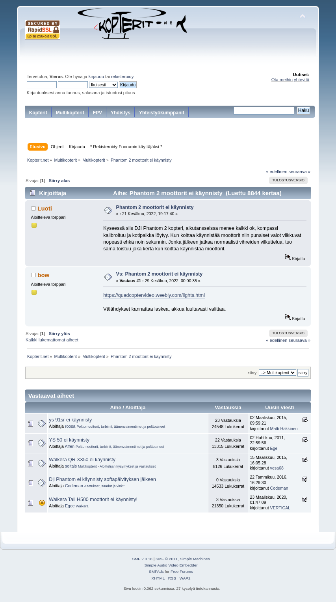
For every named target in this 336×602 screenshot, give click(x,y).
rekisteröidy (122, 76)
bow (43, 275)
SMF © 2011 (167, 559)
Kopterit (38, 113)
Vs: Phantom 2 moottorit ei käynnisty (159, 274)
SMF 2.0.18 (142, 559)
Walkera (82, 506)
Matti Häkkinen (284, 428)
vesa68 (277, 468)
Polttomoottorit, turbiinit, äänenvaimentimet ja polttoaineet (120, 427)
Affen (69, 446)
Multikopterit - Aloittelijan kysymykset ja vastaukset (117, 466)
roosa (70, 426)
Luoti (44, 208)
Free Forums (182, 571)
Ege (274, 448)
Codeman (74, 485)
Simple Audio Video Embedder (170, 565)
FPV (97, 113)
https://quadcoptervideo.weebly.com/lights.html (154, 295)
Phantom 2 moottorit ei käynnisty (155, 207)
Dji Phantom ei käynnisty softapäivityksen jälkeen (102, 479)
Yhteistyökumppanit (161, 113)
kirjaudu (96, 76)
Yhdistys (120, 113)
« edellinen (276, 171)
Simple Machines (195, 559)
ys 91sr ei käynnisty (70, 420)
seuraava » (300, 171)
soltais (71, 466)
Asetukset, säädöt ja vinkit (104, 486)
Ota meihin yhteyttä (290, 79)
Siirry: (252, 373)
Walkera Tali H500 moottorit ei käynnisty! (93, 499)
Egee (70, 505)
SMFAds (156, 571)
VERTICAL (280, 507)
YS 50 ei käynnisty (69, 440)
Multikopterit (70, 113)
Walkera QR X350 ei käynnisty (82, 459)
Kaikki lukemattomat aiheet (52, 339)
